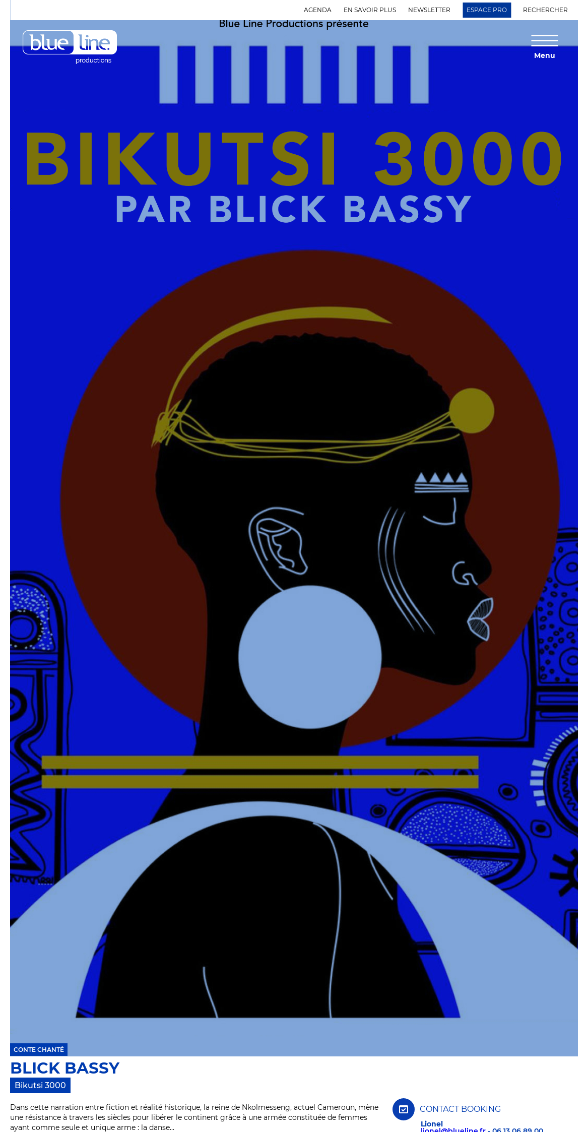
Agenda (318, 10)
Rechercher (545, 10)
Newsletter (429, 10)
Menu (544, 55)
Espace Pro (487, 10)
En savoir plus (370, 10)
